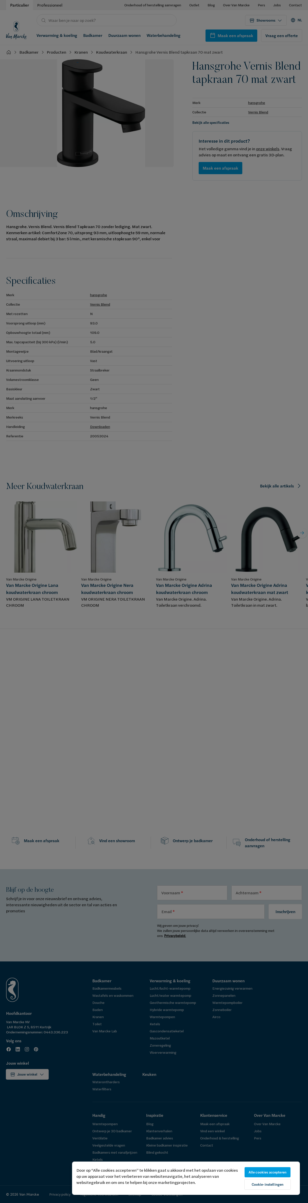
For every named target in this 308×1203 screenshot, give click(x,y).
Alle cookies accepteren (267, 1172)
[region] (186, 1178)
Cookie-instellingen (268, 1184)
